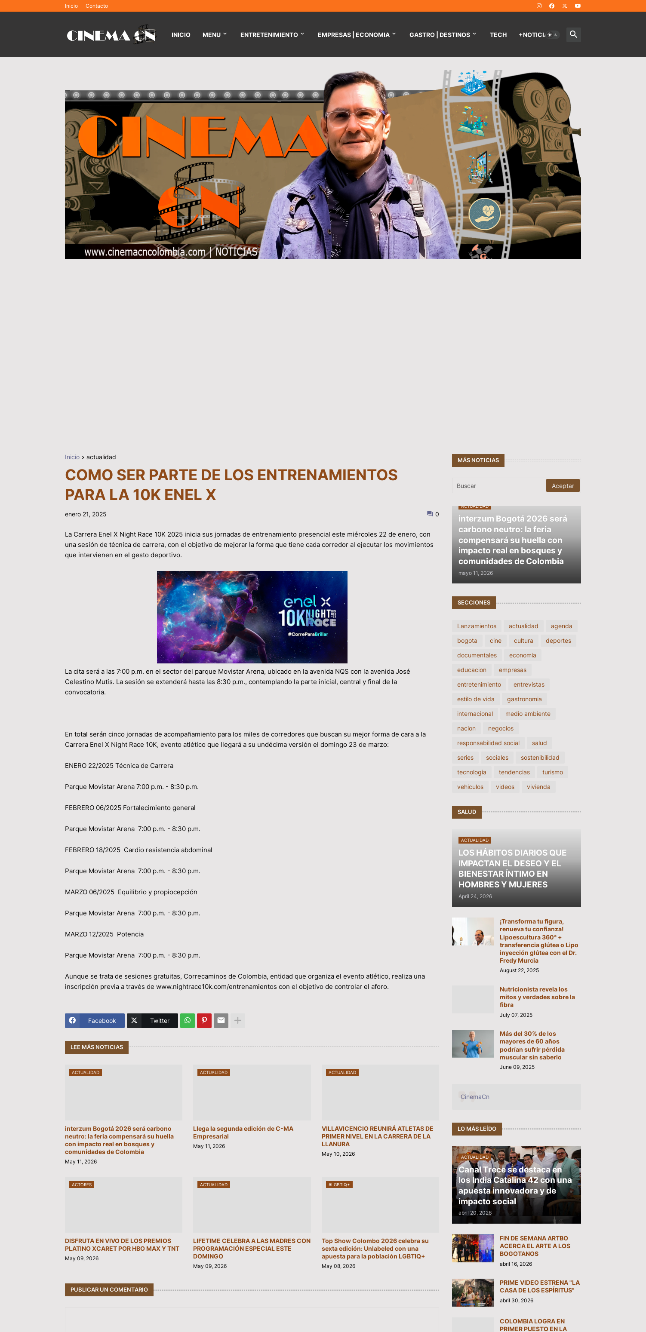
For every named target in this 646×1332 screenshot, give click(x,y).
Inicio (71, 6)
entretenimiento (479, 684)
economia (522, 655)
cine (495, 640)
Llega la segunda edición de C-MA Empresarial (243, 1132)
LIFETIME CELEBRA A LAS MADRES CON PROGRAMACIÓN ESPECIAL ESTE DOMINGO (252, 1248)
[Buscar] (499, 485)
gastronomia (524, 699)
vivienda (539, 786)
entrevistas (529, 684)
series (465, 757)
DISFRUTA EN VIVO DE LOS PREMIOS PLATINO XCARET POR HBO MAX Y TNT (122, 1244)
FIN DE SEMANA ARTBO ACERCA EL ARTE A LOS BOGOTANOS (535, 1245)
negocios (501, 728)
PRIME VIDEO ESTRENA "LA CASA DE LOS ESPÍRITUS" (540, 1286)
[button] (552, 35)
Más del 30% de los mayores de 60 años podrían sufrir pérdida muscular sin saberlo (532, 1045)
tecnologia (471, 772)
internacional (475, 713)
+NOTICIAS (535, 34)
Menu (212, 34)
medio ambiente (528, 713)
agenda (561, 625)
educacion (471, 669)
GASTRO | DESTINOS (439, 34)
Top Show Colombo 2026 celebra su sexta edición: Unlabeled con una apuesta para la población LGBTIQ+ (375, 1248)
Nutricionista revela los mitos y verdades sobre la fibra (537, 996)
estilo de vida (476, 699)
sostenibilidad (540, 757)
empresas (512, 669)
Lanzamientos (476, 625)
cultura (523, 640)
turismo (552, 772)
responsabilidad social (488, 742)
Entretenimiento (269, 34)
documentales (477, 655)
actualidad (101, 457)
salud (539, 742)
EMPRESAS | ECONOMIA (354, 34)
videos (505, 786)
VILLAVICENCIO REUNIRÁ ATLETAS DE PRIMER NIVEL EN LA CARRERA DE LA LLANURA (378, 1136)
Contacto (97, 6)
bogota (467, 640)
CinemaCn (475, 1096)
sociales (497, 757)
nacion (466, 728)
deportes (558, 640)
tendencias (514, 772)
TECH (498, 34)
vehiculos (470, 786)
